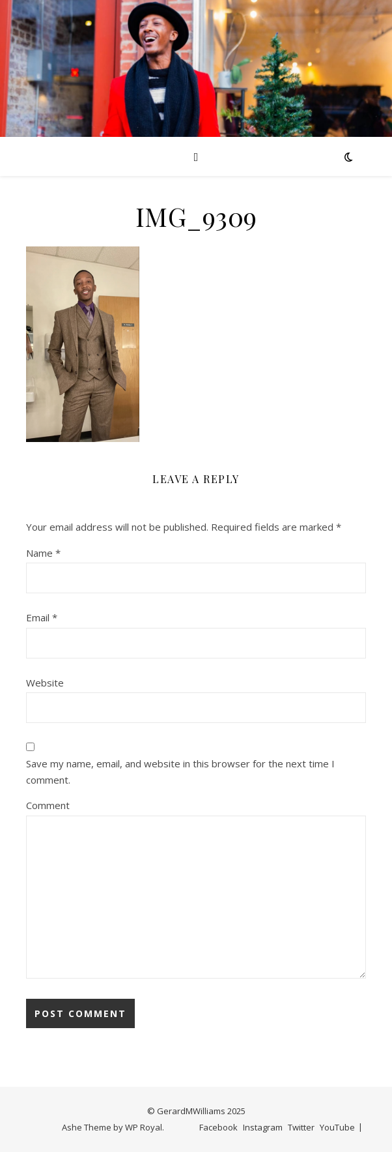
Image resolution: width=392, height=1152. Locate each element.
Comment (48, 805)
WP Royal (143, 1127)
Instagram (263, 1127)
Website (45, 682)
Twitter (301, 1127)
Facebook (218, 1127)
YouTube (337, 1127)
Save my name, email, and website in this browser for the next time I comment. (180, 771)
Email (41, 617)
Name (43, 552)
